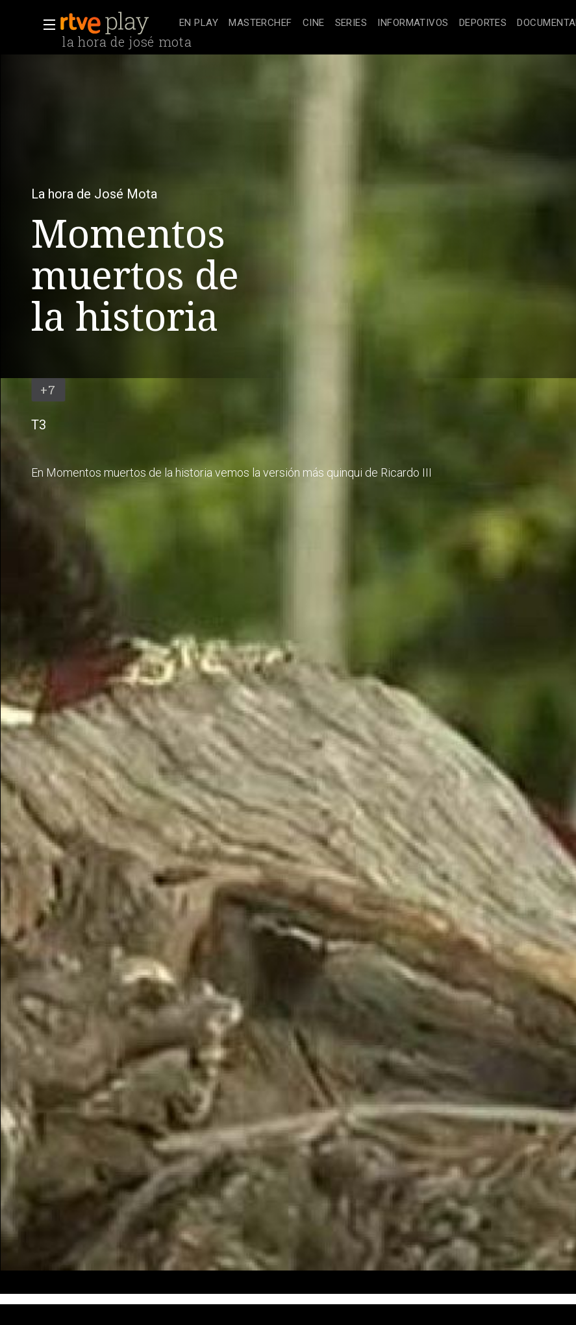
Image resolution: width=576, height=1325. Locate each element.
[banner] (117, 23)
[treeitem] (198, 23)
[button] (45, 24)
